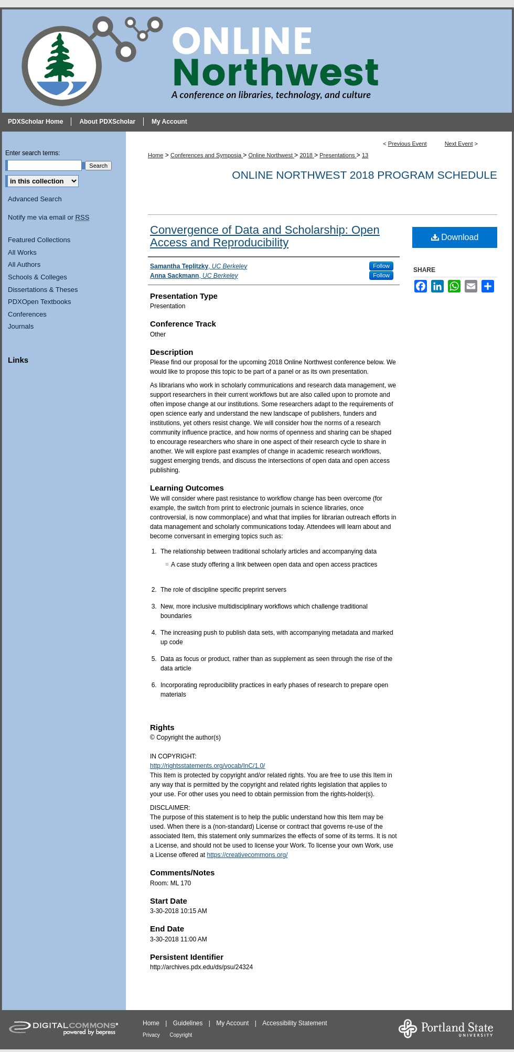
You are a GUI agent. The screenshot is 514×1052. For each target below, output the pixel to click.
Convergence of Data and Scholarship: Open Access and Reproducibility (265, 236)
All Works (22, 252)
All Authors (24, 264)
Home (155, 155)
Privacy (152, 1035)
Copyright (181, 1035)
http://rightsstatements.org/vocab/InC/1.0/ (207, 765)
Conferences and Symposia (206, 155)
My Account (233, 1023)
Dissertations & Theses (43, 290)
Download (455, 237)
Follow (381, 266)
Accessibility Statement (294, 1023)
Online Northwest (271, 155)
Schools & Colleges (37, 277)
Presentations (337, 155)
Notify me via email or (48, 217)
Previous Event (407, 143)
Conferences (27, 314)
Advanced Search (35, 199)
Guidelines (189, 1023)
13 (365, 155)
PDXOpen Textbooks (39, 302)
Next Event (459, 143)
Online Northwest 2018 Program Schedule (364, 175)
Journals (21, 326)
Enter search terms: (32, 153)
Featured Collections (39, 240)
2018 (306, 155)
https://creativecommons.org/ (247, 855)
